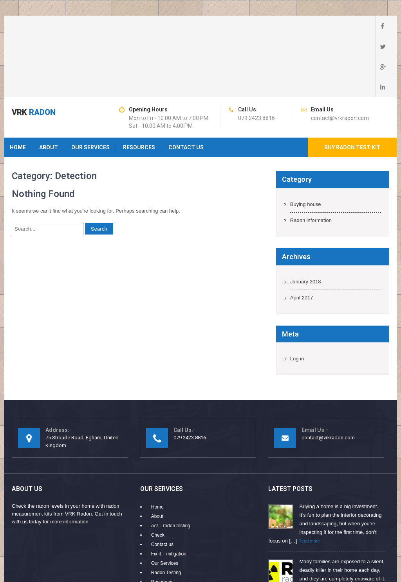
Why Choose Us (168, 530)
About (48, 86)
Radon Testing (166, 511)
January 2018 (305, 221)
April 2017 (301, 237)
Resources (139, 86)
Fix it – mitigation (168, 493)
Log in (297, 298)
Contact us (186, 86)
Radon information (311, 159)
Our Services (90, 86)
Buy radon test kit (352, 86)
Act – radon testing (170, 464)
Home (18, 86)
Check (157, 474)
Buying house (305, 143)
